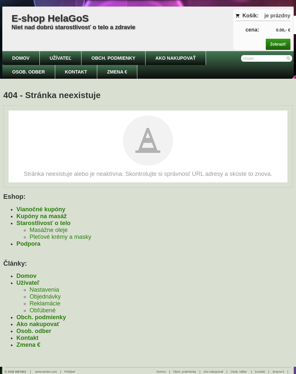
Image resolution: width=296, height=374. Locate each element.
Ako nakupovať (38, 324)
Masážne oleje (49, 230)
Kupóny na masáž (41, 216)
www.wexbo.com (46, 371)
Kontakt (27, 338)
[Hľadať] (288, 58)
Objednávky (45, 296)
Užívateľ (27, 283)
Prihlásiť (69, 371)
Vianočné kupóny (40, 209)
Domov (26, 276)
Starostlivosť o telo (43, 223)
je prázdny (277, 15)
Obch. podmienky (41, 317)
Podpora (28, 243)
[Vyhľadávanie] (266, 58)
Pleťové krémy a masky (60, 237)
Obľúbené (43, 310)
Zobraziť (278, 44)
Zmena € (28, 345)
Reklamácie (45, 303)
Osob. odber (33, 331)
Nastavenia (44, 289)
